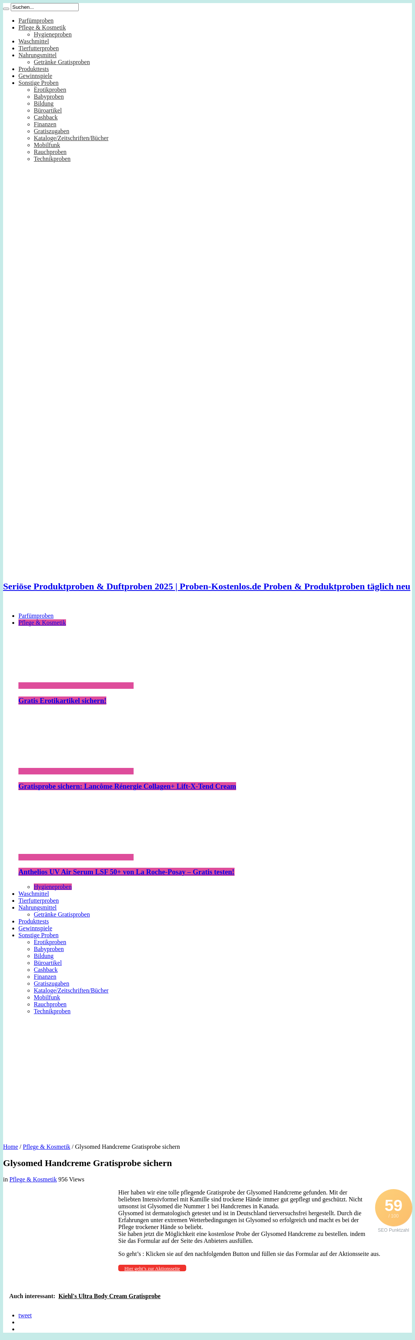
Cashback (46, 117)
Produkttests (33, 69)
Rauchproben (50, 152)
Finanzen (45, 124)
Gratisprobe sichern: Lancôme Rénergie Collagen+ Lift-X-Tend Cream (127, 786)
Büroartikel (48, 110)
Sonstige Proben (38, 82)
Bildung (44, 103)
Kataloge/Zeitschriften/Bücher (71, 138)
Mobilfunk (47, 145)
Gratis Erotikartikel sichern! (62, 700)
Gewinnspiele (35, 76)
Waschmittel (33, 41)
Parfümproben (36, 20)
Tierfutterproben (38, 48)
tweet (25, 1315)
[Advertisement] (207, 1076)
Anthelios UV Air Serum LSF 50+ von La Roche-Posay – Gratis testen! (126, 872)
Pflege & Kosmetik (42, 27)
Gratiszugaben (51, 131)
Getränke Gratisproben (62, 62)
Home (10, 1146)
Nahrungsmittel (37, 55)
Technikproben (52, 159)
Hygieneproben (53, 34)
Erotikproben (50, 89)
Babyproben (49, 96)
